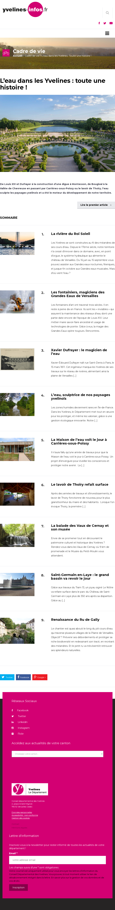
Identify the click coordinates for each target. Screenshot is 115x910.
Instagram (21, 727)
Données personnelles (22, 812)
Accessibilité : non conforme (25, 815)
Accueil (17, 55)
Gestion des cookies (21, 818)
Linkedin (20, 722)
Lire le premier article (96, 204)
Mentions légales (19, 827)
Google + (41, 677)
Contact (15, 824)
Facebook (24, 677)
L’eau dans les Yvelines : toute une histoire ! (52, 84)
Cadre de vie (32, 55)
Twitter (9, 677)
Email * (13, 853)
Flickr (18, 733)
